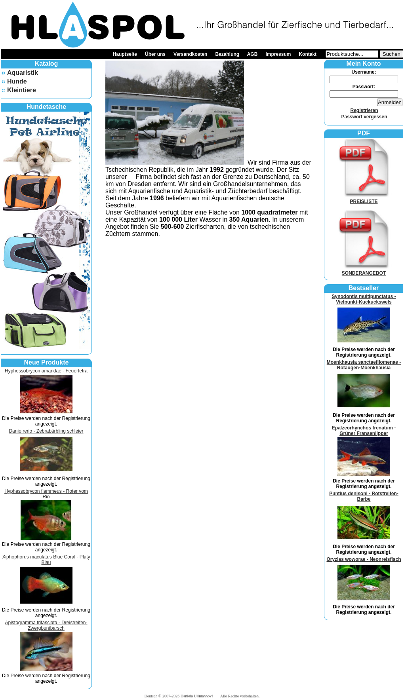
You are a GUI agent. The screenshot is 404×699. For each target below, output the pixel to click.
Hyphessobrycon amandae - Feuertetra (46, 371)
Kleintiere (21, 90)
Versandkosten (190, 54)
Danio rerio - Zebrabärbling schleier (46, 431)
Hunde (17, 81)
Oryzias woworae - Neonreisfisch (363, 559)
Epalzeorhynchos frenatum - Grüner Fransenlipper (364, 430)
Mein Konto (363, 63)
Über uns (155, 54)
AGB (252, 54)
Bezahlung (227, 54)
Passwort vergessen (364, 117)
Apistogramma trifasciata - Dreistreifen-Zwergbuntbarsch (46, 625)
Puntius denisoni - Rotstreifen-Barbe (363, 496)
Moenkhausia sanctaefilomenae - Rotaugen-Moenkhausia (364, 364)
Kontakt (307, 54)
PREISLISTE (364, 198)
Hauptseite (125, 54)
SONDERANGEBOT (364, 270)
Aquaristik (22, 72)
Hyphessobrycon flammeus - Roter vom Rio (46, 494)
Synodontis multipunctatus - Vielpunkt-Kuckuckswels (364, 299)
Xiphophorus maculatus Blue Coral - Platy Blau (46, 559)
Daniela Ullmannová (197, 696)
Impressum (278, 54)
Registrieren (364, 110)
